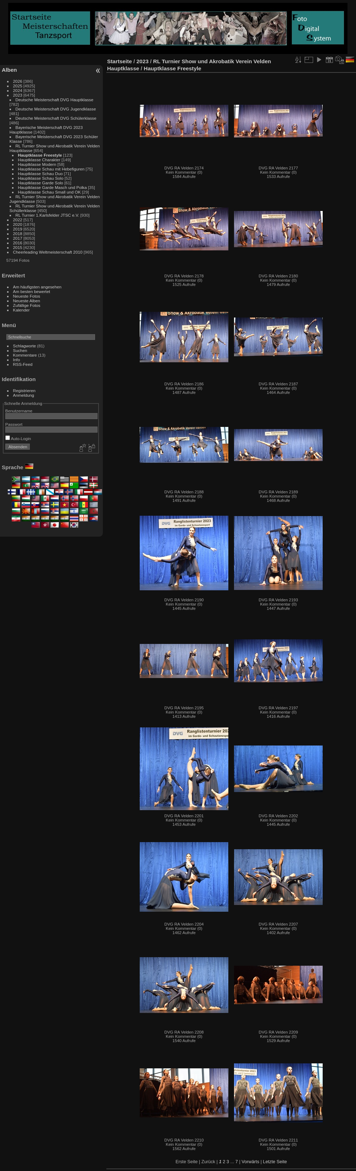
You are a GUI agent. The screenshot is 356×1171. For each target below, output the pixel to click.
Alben (9, 70)
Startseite (119, 61)
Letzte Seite (275, 1161)
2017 (17, 238)
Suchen (20, 350)
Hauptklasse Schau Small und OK (49, 192)
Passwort (13, 424)
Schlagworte (24, 345)
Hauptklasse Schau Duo (41, 173)
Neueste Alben (26, 300)
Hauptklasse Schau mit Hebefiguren (52, 169)
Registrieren (24, 390)
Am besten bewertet (31, 291)
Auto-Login (18, 438)
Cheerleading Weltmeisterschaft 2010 (48, 252)
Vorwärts (250, 1161)
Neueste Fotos (26, 296)
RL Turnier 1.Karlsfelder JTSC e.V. (47, 215)
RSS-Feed (23, 364)
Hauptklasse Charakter (39, 159)
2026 (17, 81)
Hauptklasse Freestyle (40, 155)
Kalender (21, 310)
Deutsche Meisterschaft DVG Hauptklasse (55, 99)
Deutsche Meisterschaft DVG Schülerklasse (56, 118)
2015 (17, 247)
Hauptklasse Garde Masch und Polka (52, 187)
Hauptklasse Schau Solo (40, 178)
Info (16, 359)
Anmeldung (23, 395)
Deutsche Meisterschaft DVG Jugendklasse (56, 109)
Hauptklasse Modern (37, 164)
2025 (17, 85)
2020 (17, 224)
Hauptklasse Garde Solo (40, 182)
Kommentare (25, 355)
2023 (17, 95)
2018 (17, 233)
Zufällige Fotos (26, 305)
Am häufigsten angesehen (37, 286)
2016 (17, 242)
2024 (17, 90)
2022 (17, 219)
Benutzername (19, 410)
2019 (17, 229)
